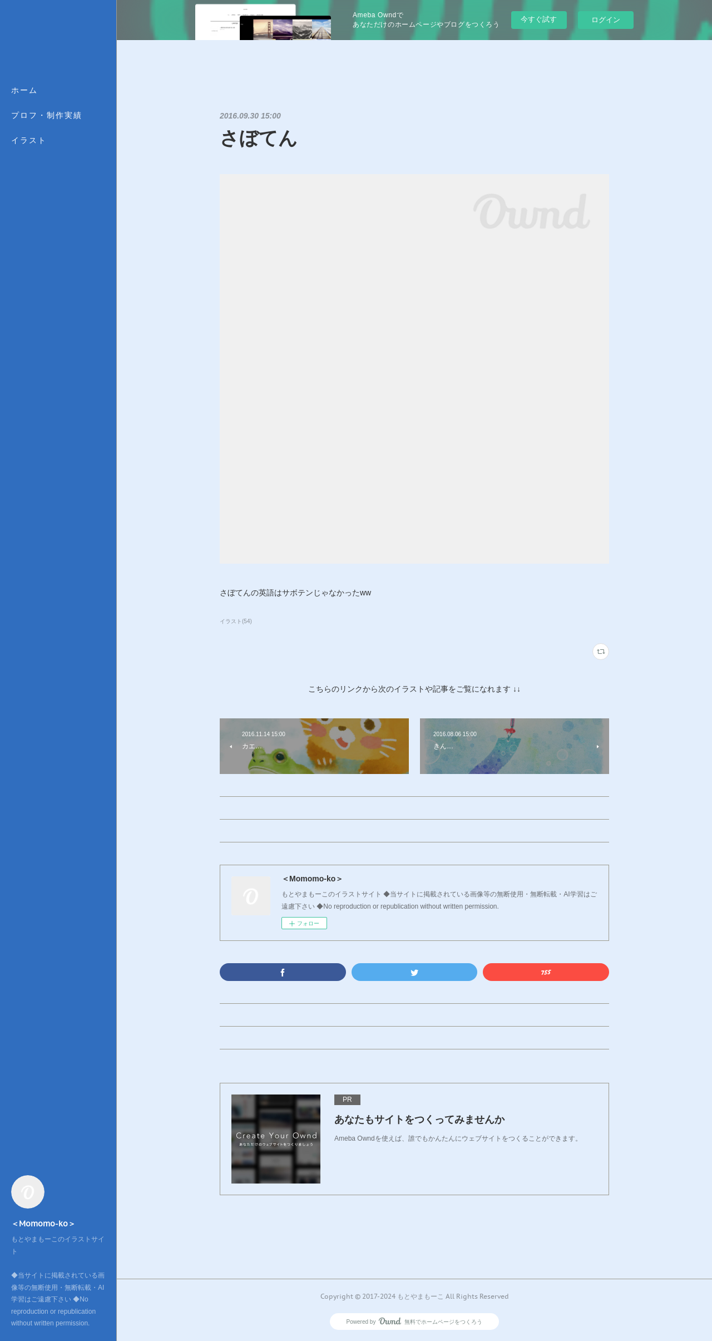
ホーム (24, 90)
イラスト (29, 140)
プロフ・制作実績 (46, 115)
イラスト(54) (236, 621)
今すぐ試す (539, 19)
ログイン (605, 20)
